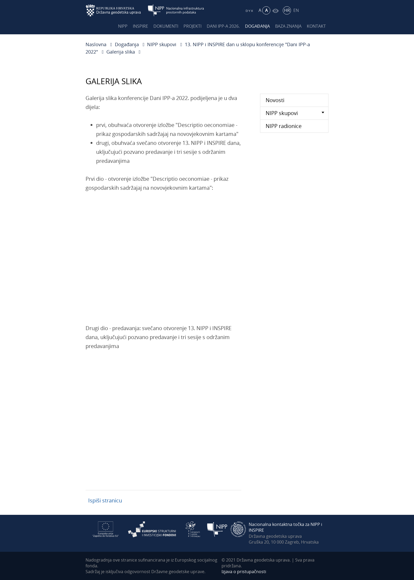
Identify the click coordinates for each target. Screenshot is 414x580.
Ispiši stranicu (105, 500)
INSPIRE (140, 26)
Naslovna (96, 44)
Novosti (275, 100)
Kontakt (316, 26)
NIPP (123, 26)
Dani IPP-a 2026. (223, 26)
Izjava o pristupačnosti (244, 571)
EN (296, 10)
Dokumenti (165, 26)
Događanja (257, 26)
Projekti (192, 26)
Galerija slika (120, 52)
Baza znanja (288, 26)
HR (287, 10)
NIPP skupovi (161, 44)
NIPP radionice (284, 126)
